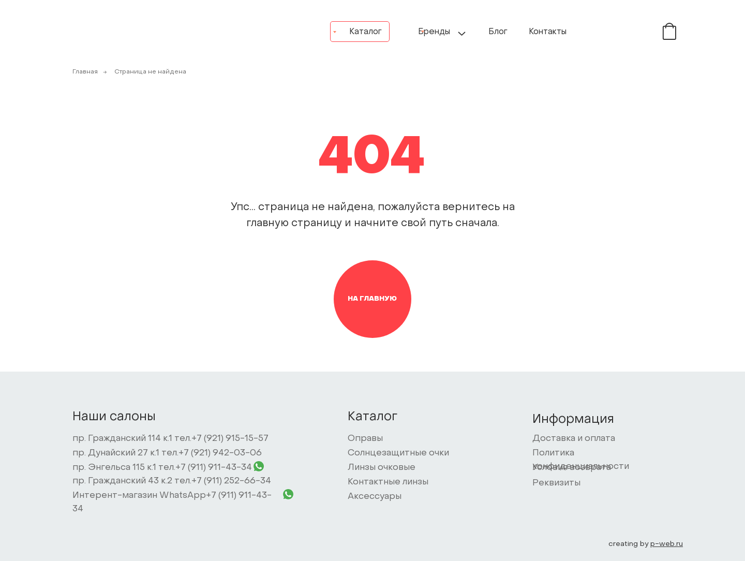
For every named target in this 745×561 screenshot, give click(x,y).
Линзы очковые (381, 468)
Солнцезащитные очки (398, 453)
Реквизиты (556, 483)
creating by (645, 544)
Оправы (365, 439)
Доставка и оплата (573, 439)
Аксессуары (374, 497)
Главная (85, 72)
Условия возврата (571, 468)
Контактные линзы (388, 482)
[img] (639, 31)
